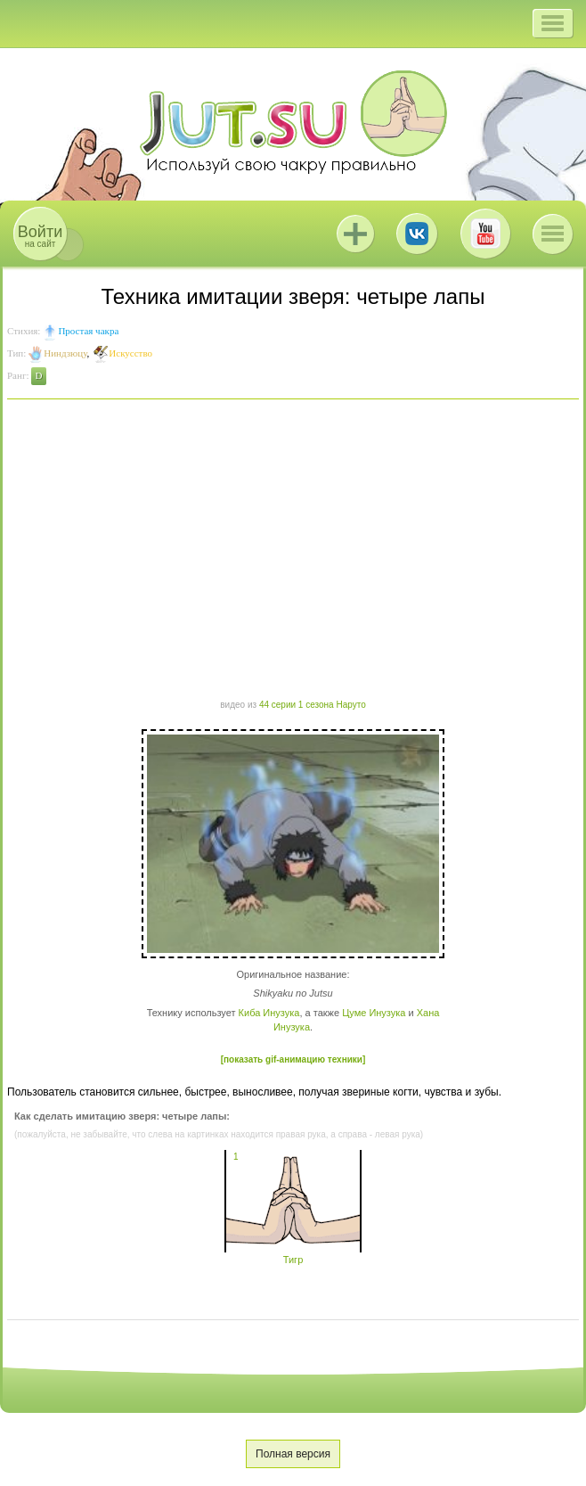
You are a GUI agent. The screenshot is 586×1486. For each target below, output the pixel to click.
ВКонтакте (416, 233)
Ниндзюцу (65, 353)
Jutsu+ (355, 233)
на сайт (40, 236)
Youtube (485, 234)
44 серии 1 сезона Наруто (312, 705)
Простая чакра (88, 330)
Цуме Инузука (373, 1012)
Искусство (130, 353)
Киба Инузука (269, 1012)
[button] (553, 23)
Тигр (293, 1254)
